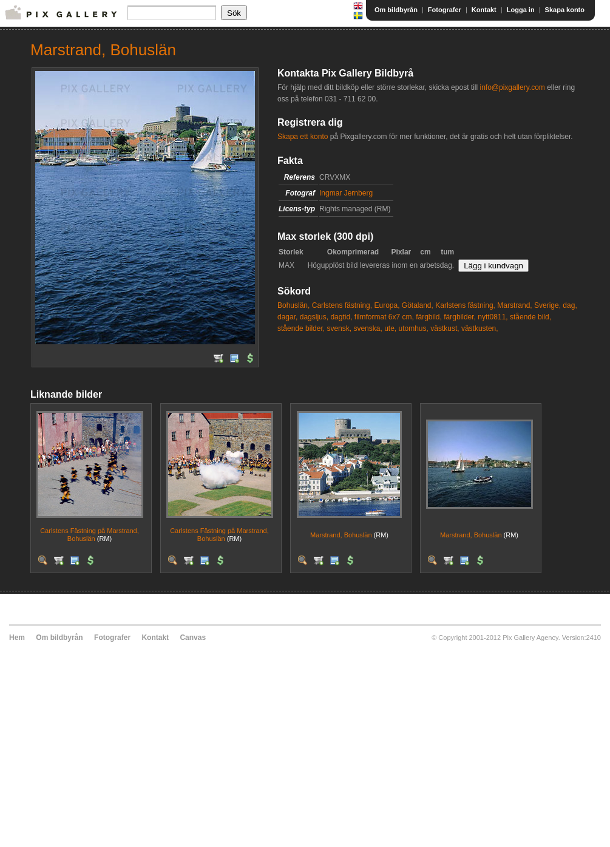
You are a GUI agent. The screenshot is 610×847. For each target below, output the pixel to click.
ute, (390, 328)
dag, (570, 305)
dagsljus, (314, 317)
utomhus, (414, 328)
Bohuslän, (293, 305)
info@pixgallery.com (512, 87)
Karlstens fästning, (465, 305)
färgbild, (429, 317)
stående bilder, (301, 328)
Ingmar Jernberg (346, 193)
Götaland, (417, 305)
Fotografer (444, 9)
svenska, (367, 328)
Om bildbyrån (396, 9)
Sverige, (547, 305)
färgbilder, (460, 317)
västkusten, (479, 328)
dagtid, (341, 317)
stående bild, (530, 317)
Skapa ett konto (302, 136)
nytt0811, (492, 317)
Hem (17, 637)
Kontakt (484, 9)
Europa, (386, 305)
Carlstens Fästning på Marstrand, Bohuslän (89, 534)
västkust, (444, 328)
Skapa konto (565, 9)
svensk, (339, 328)
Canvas (193, 637)
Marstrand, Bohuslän (341, 535)
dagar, (287, 317)
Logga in (521, 9)
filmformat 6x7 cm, (384, 317)
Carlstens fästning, (342, 305)
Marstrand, (514, 305)
